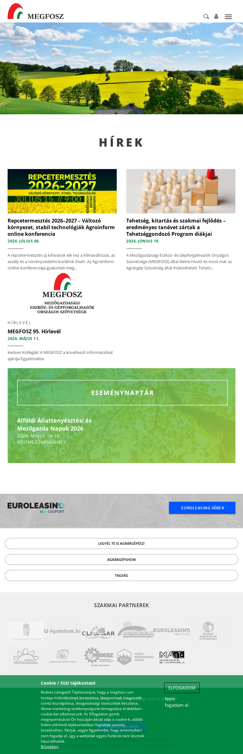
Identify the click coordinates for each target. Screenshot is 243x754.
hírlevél (20, 322)
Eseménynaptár (122, 392)
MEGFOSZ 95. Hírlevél (34, 331)
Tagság (121, 575)
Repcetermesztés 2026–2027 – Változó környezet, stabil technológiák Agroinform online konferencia (61, 227)
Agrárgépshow (121, 559)
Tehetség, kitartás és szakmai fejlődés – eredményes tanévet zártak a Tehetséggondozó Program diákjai (176, 227)
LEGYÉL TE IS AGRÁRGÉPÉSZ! (121, 543)
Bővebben (50, 746)
